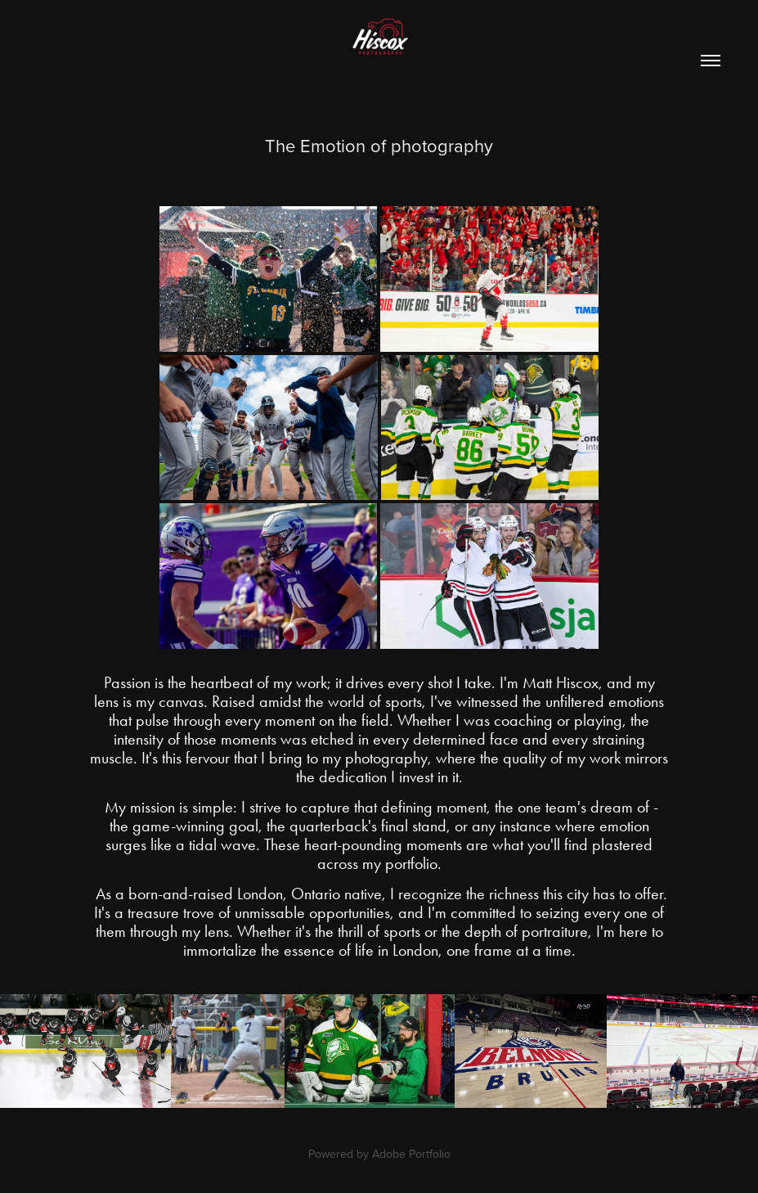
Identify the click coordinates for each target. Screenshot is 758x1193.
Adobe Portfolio (411, 1154)
